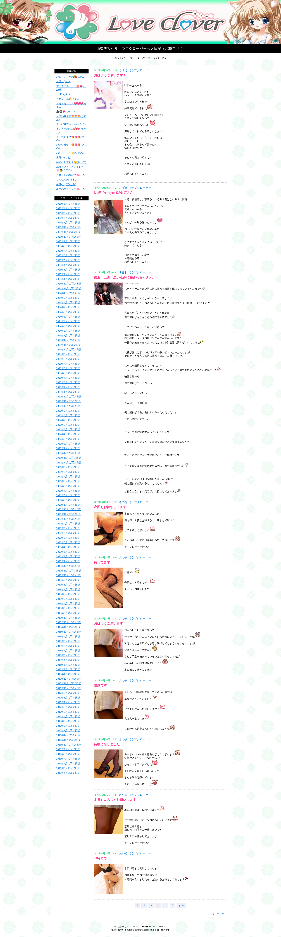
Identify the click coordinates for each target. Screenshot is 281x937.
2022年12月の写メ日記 (68, 396)
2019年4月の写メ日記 (68, 603)
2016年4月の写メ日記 (68, 773)
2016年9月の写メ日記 (68, 749)
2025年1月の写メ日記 (68, 279)
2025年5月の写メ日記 (68, 260)
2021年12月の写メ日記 (68, 453)
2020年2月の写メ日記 (68, 556)
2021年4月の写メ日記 (68, 490)
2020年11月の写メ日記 (68, 514)
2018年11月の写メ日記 (68, 627)
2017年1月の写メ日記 (68, 730)
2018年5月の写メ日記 (68, 655)
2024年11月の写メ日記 (68, 288)
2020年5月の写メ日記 (68, 542)
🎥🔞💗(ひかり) (65, 111)
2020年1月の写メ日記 (68, 561)
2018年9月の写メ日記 (68, 636)
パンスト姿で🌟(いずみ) (70, 153)
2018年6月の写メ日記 (68, 650)
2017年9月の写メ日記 (68, 693)
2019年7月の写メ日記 (68, 589)
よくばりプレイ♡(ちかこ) (70, 124)
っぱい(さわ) (63, 94)
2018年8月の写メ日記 (68, 641)
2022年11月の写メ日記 (68, 401)
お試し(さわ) (63, 81)
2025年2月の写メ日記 (68, 274)
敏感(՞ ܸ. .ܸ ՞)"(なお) (66, 184)
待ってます (102, 562)
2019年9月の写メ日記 (68, 580)
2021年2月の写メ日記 (68, 500)
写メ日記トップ (123, 58)
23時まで (100, 858)
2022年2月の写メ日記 (68, 443)
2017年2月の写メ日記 (68, 726)
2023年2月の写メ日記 (68, 387)
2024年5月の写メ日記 (68, 316)
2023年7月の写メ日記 (68, 363)
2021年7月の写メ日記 (68, 476)
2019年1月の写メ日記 (68, 617)
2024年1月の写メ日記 (68, 335)
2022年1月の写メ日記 (68, 448)
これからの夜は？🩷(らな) (71, 175)
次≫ (181, 905)
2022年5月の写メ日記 (68, 429)
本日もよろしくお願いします (115, 800)
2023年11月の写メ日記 (68, 345)
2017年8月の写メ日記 (68, 697)
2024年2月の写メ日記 (68, 330)
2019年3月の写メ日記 (68, 608)
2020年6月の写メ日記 (68, 537)
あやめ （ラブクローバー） (136, 853)
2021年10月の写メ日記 (68, 462)
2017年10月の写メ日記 (68, 688)
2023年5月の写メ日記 (68, 373)
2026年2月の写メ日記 (68, 218)
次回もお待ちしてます (110, 507)
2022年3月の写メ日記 (68, 439)
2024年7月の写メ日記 (68, 307)
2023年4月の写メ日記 (68, 377)
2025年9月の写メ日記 (68, 241)
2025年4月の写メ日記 (68, 265)
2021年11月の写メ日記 (68, 457)
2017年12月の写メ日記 (68, 678)
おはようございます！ (110, 75)
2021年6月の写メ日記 (68, 481)
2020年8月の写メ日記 (68, 528)
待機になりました (107, 744)
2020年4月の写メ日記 (68, 547)
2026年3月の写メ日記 (68, 213)
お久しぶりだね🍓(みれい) (71, 76)
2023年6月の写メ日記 (68, 368)
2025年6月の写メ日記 (68, 255)
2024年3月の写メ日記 (68, 326)
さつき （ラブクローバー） (136, 502)
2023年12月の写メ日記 (68, 340)
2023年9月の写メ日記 (68, 354)
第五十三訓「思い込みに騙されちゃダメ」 (124, 277)
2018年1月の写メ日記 (68, 674)
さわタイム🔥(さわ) (67, 99)
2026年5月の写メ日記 (68, 203)
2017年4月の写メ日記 (68, 716)
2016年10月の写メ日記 (68, 744)
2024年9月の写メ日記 (68, 298)
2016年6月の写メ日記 (68, 763)
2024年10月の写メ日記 (68, 293)
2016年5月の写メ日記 (68, 768)
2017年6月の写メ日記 (68, 707)
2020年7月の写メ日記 (68, 533)
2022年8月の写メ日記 (68, 415)
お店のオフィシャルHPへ (152, 58)
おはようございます (108, 623)
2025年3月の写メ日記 (68, 269)
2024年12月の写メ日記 (68, 283)
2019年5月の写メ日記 (68, 599)
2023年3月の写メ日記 (68, 382)
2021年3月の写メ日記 (68, 495)
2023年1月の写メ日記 (68, 392)
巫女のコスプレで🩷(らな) (71, 189)
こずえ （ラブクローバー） (136, 70)
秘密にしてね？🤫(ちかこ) (71, 162)
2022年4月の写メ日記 (68, 434)
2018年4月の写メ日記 (68, 660)
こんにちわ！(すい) (67, 179)
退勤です (100, 685)
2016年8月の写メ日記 (68, 754)
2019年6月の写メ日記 (68, 594)
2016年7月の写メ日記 (68, 758)
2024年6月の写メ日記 (68, 312)
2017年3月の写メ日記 (68, 721)
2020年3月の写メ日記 (68, 551)
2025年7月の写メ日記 (68, 250)
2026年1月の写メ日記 (68, 222)
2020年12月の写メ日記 (68, 509)
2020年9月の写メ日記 (68, 523)
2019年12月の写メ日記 (68, 566)
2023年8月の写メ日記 (68, 359)
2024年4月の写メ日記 (68, 321)
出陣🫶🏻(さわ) (63, 157)
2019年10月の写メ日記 (68, 575)
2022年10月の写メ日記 (68, 406)
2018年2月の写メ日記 (68, 669)
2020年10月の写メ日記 (68, 519)
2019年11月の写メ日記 (68, 570)
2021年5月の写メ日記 (68, 486)
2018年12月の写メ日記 (68, 622)
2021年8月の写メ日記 (68, 472)
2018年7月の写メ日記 (68, 646)
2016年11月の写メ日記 (68, 740)
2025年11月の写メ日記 (68, 232)
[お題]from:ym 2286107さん (113, 193)
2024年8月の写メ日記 (68, 302)
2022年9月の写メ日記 (68, 410)
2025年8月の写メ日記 (68, 246)
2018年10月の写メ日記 (68, 631)
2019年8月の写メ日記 (68, 584)
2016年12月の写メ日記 (68, 735)
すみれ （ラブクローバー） (136, 272)
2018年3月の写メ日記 (68, 664)
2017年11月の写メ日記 (68, 683)
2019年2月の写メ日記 (68, 613)
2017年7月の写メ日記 (68, 702)
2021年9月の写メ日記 (68, 467)
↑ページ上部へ (218, 914)
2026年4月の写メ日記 (68, 208)
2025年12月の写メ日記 (68, 227)
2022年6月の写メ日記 (68, 425)
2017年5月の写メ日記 (68, 712)
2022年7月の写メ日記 (68, 420)
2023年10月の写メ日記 (68, 349)
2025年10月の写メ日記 (68, 236)
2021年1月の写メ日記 (68, 504)
